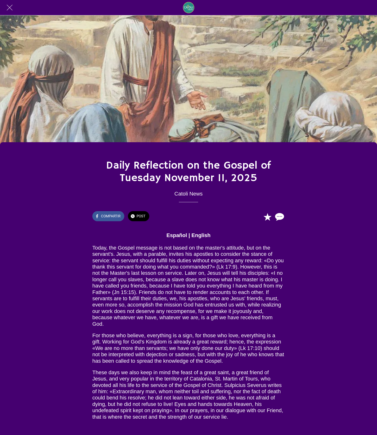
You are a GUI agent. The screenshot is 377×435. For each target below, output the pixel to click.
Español (176, 235)
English (200, 235)
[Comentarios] (279, 216)
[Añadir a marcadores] (267, 216)
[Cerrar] (10, 8)
